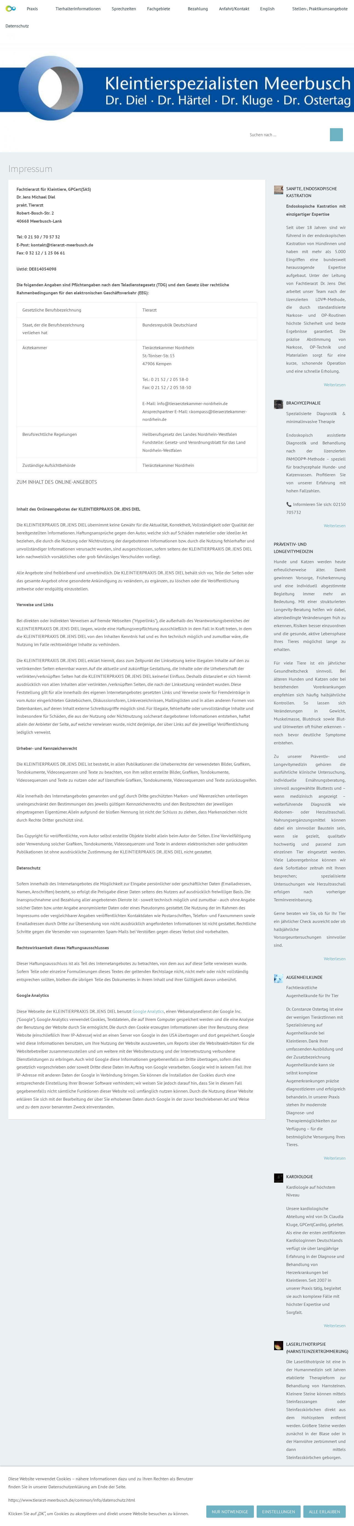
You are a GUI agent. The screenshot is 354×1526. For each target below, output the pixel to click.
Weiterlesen (335, 384)
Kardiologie (299, 1176)
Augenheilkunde (304, 977)
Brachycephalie (303, 403)
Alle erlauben (324, 1511)
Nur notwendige (230, 1511)
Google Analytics (148, 1011)
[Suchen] (285, 134)
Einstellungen (278, 1511)
